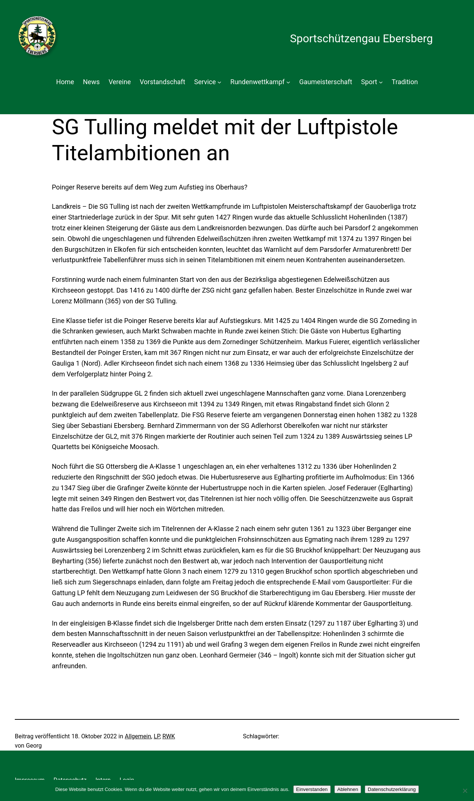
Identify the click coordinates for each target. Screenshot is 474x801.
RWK (168, 736)
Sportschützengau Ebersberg (361, 38)
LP (157, 736)
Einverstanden (312, 789)
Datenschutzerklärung (392, 789)
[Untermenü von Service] (219, 82)
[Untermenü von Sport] (381, 82)
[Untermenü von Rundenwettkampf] (288, 82)
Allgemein (138, 736)
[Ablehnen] (464, 790)
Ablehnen (347, 789)
